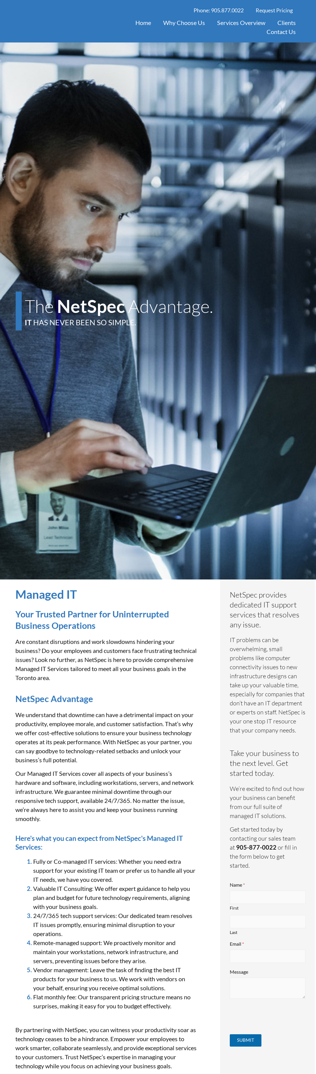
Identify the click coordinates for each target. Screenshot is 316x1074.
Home (143, 22)
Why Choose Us (184, 22)
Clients (286, 22)
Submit (245, 1040)
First (234, 907)
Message (239, 972)
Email (237, 944)
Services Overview (241, 22)
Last (233, 932)
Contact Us (281, 31)
